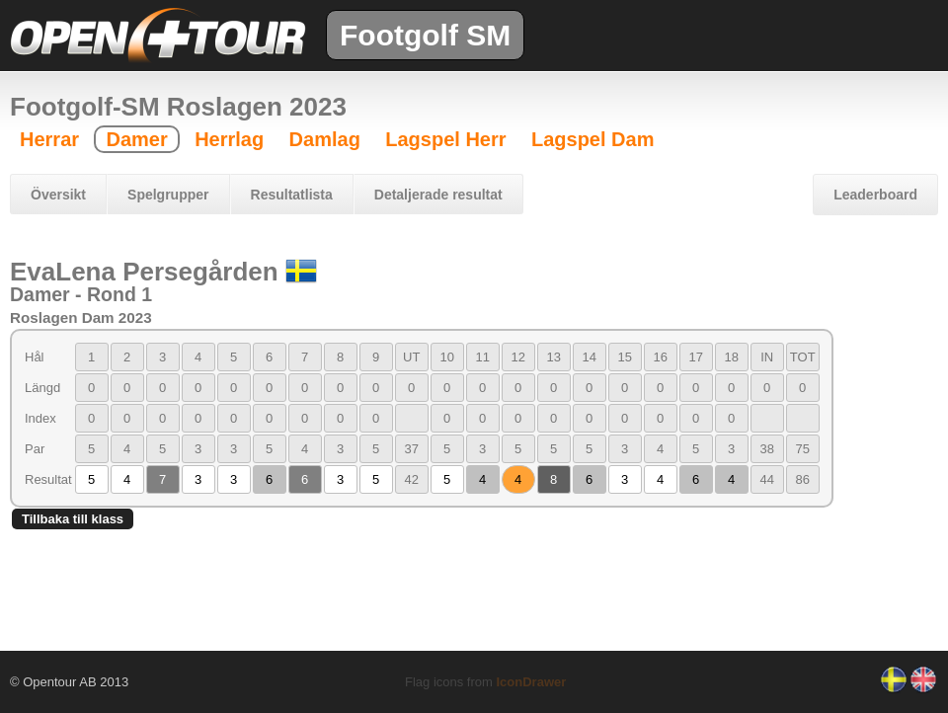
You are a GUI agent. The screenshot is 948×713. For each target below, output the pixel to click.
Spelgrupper (167, 194)
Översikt (58, 194)
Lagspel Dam (592, 139)
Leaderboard (875, 194)
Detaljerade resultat (438, 194)
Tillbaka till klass (72, 519)
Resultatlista (292, 194)
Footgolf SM (425, 35)
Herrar (49, 139)
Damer (136, 139)
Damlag (324, 139)
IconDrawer (531, 681)
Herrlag (229, 139)
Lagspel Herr (445, 139)
